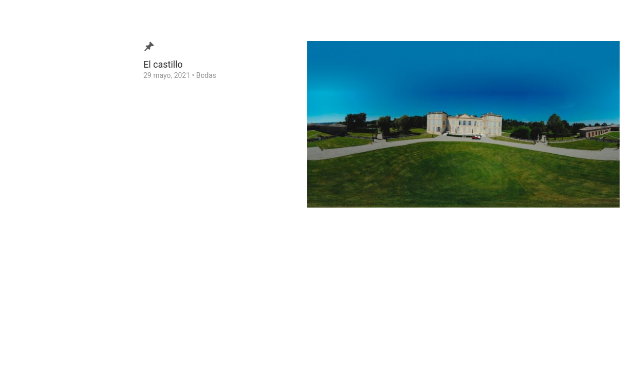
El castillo (163, 64)
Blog (30, 138)
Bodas (206, 75)
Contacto (37, 201)
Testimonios (42, 185)
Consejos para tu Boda (59, 217)
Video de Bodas (48, 154)
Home (33, 233)
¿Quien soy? (42, 170)
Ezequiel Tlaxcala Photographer (66, 345)
